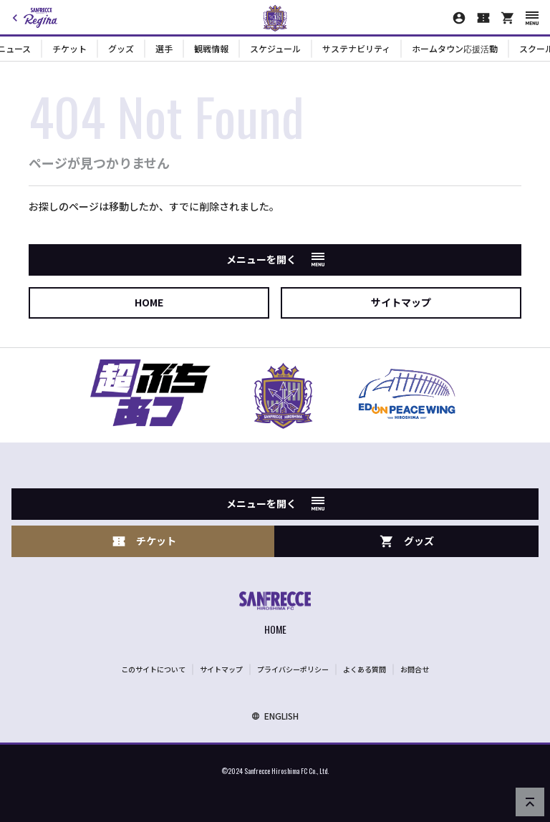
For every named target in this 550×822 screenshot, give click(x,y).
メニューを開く (275, 259)
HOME (149, 302)
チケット (69, 48)
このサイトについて (153, 669)
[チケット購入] (483, 18)
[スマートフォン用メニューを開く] (532, 18)
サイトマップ (401, 302)
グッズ (121, 48)
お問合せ (414, 669)
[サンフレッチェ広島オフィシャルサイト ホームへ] (275, 614)
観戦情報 (211, 48)
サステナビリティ (356, 48)
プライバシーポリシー (293, 669)
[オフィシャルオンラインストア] (508, 18)
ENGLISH (275, 716)
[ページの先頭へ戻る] (530, 802)
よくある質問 (364, 669)
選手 (164, 48)
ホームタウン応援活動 (455, 48)
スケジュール (275, 48)
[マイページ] (459, 18)
